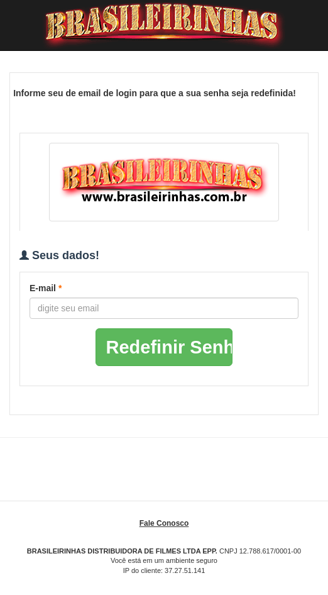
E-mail (46, 288)
